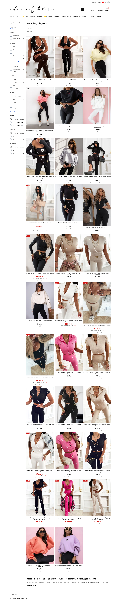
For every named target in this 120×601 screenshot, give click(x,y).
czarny (14, 99)
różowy (15, 108)
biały (14, 105)
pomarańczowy (17, 96)
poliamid (15, 88)
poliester (15, 82)
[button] (82, 9)
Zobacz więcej (31, 585)
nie (13, 139)
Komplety (38, 20)
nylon (14, 85)
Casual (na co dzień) (17, 70)
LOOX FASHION (17, 35)
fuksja (14, 102)
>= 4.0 (18, 125)
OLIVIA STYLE (16, 39)
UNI (14, 46)
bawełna (15, 79)
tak (13, 136)
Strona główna (30, 20)
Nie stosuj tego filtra (18, 119)
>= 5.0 (18, 122)
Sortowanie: (29, 28)
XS (13, 49)
